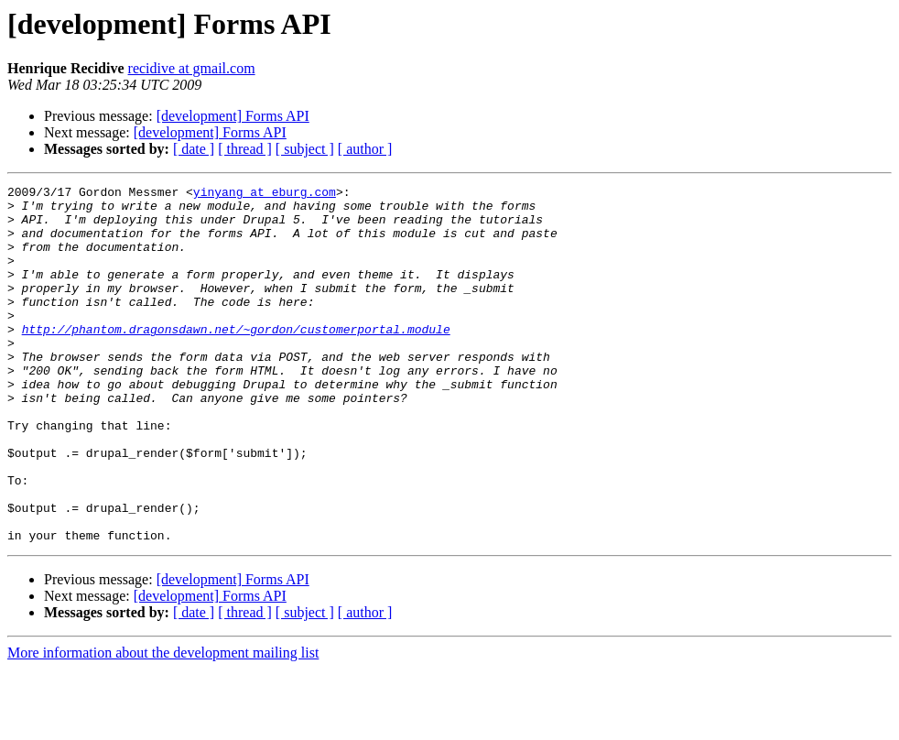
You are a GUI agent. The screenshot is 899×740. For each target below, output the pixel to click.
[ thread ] (245, 149)
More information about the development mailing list (163, 724)
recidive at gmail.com (191, 68)
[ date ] (193, 149)
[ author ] (365, 149)
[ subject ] (305, 149)
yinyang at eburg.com (264, 194)
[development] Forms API (233, 116)
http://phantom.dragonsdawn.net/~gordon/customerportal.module (236, 359)
